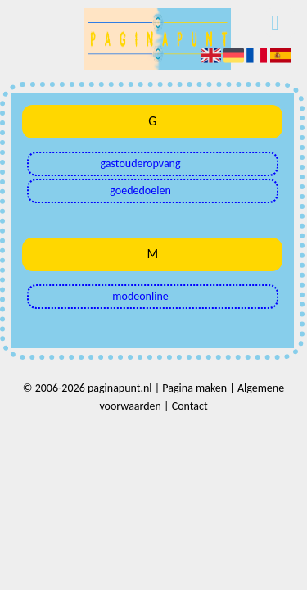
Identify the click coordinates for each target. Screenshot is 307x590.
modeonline (140, 296)
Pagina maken (194, 388)
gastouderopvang (141, 163)
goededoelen (140, 190)
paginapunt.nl (120, 388)
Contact (190, 406)
